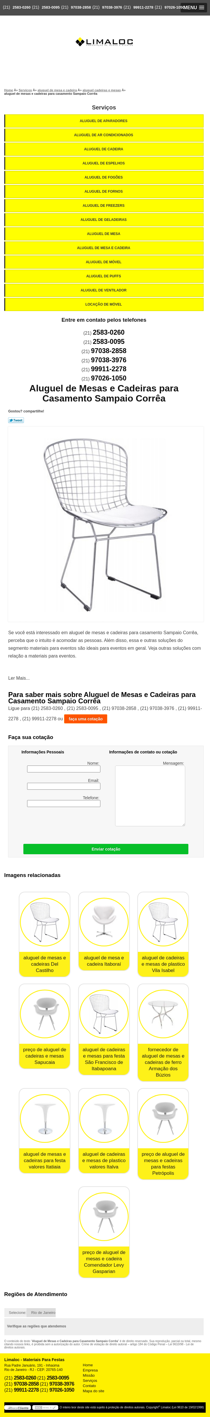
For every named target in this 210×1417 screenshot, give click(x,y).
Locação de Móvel (104, 304)
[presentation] (58, 824)
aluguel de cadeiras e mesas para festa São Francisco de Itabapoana (104, 1059)
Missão (89, 1375)
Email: (63, 784)
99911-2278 (143, 7)
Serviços (104, 107)
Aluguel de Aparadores (104, 121)
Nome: (63, 766)
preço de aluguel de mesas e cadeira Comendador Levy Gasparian (103, 1262)
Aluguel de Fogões (104, 177)
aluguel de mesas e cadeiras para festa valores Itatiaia (44, 1160)
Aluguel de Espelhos (104, 163)
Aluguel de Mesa (104, 234)
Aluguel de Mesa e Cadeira (104, 248)
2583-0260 (22, 7)
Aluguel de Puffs (104, 276)
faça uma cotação (86, 719)
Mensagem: (150, 793)
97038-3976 (112, 7)
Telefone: (63, 801)
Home (88, 1365)
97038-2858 (81, 7)
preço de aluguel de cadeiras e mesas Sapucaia (44, 1056)
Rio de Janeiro (43, 1312)
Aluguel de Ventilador (104, 290)
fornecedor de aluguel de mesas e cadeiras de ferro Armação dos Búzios (163, 1062)
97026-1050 (174, 7)
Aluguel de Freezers (104, 206)
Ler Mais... (19, 678)
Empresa (90, 1370)
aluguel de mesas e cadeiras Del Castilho (44, 964)
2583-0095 (51, 7)
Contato (89, 1386)
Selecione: (18, 1312)
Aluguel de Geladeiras (103, 220)
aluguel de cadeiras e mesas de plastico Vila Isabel (163, 964)
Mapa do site (93, 1391)
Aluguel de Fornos (104, 192)
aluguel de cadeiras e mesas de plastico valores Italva (103, 1160)
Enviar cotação (105, 849)
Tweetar (16, 420)
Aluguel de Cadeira (104, 149)
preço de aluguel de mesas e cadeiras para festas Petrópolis (163, 1163)
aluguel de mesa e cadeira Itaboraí (104, 961)
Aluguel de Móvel (104, 262)
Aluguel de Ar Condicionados (104, 135)
